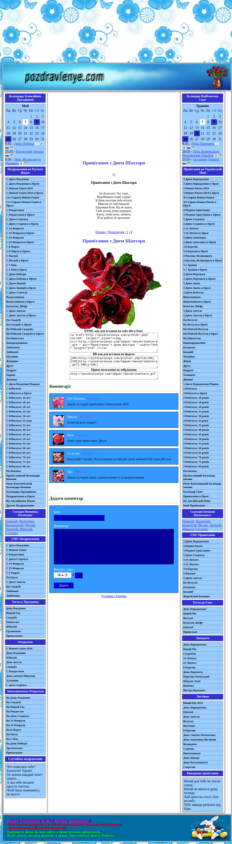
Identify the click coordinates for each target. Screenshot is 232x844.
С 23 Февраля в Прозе (20, 242)
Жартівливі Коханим (196, 596)
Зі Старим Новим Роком (198, 197)
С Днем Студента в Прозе (22, 223)
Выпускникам (15, 297)
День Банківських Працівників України (200, 153)
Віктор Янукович (194, 690)
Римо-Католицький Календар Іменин (202, 485)
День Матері (191, 757)
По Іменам (190, 471)
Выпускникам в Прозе (20, 301)
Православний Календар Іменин (199, 477)
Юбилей (11, 626)
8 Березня (189, 667)
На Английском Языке (20, 500)
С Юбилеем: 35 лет (18, 425)
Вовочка (188, 685)
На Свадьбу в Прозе (18, 324)
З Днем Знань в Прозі (196, 287)
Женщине (12, 361)
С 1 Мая (11, 265)
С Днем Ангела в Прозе (21, 315)
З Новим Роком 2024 (196, 188)
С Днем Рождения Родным (23, 384)
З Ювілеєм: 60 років (196, 448)
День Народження (194, 609)
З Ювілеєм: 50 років (196, 439)
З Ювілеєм (190, 388)
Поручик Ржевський (196, 676)
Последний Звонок (30, 151)
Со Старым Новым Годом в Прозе (23, 203)
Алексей (11, 521)
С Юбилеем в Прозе (18, 393)
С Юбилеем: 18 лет (18, 402)
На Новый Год (15, 706)
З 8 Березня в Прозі (195, 251)
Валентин (26, 521)
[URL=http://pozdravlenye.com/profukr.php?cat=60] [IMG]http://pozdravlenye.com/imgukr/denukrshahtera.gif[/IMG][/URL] (114, 362)
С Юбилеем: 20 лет (18, 406)
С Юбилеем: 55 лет (18, 443)
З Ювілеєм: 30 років (196, 416)
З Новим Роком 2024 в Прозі (201, 192)
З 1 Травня (190, 265)
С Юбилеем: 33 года (19, 420)
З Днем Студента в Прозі (199, 223)
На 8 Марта (13, 729)
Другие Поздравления (20, 505)
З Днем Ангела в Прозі (197, 315)
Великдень (190, 744)
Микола (188, 529)
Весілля (188, 618)
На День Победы (16, 743)
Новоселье (12, 622)
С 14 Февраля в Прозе (20, 233)
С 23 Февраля (15, 237)
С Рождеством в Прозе (20, 214)
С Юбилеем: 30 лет (18, 416)
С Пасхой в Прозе (17, 260)
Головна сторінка (113, 596)
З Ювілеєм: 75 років (196, 461)
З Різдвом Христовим (196, 210)
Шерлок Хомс (192, 681)
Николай (26, 529)
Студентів (189, 653)
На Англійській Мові (196, 500)
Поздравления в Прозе (20, 496)
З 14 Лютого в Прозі (196, 233)
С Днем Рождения (17, 179)
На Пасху (12, 577)
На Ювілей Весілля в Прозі (200, 333)
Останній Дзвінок (206, 159)
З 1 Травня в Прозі (195, 269)
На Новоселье (15, 338)
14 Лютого (189, 658)
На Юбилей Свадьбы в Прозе (25, 333)
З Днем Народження (196, 179)
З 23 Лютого (191, 564)
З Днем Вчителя (193, 292)
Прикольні (190, 631)
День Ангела (191, 716)
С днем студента (16, 685)
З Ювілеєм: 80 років (196, 466)
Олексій (188, 521)
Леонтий (11, 529)
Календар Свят (193, 491)
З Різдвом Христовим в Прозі (201, 214)
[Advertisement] (116, 32)
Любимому (13, 347)
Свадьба (11, 617)
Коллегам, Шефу (17, 306)
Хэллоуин (12, 680)
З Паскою (189, 573)
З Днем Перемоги (194, 274)
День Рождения (16, 608)
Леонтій (215, 525)
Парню (10, 374)
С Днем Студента (17, 219)
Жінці (187, 361)
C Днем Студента (17, 559)
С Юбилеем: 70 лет (18, 457)
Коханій (188, 352)
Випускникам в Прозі (197, 301)
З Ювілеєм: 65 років (196, 452)
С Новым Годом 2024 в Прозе (24, 192)
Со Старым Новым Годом (22, 197)
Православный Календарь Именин (23, 477)
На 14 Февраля (15, 720)
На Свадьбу (13, 320)
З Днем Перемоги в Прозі (199, 278)
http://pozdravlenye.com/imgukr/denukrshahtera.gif (114, 375)
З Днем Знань (192, 283)
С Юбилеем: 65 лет (18, 452)
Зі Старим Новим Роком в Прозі (199, 203)
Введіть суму (63, 569)
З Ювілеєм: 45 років (196, 434)
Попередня (116, 232)
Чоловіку (189, 356)
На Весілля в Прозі (195, 324)
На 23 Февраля (15, 725)
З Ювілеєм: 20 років (196, 406)
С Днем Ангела (15, 310)
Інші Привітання (194, 505)
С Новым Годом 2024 (19, 188)
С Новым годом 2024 (19, 648)
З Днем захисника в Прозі (199, 242)
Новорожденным (17, 342)
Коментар (61, 526)
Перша (100, 232)
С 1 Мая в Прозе (16, 269)
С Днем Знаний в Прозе (21, 287)
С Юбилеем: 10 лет (18, 397)
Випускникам (192, 297)
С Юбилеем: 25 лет (18, 411)
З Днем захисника (194, 237)
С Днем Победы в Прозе (21, 278)
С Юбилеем (13, 388)
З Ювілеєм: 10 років (196, 397)
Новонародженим (194, 342)
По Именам (13, 471)
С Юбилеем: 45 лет (18, 434)
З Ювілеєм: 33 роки (195, 420)
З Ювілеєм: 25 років (196, 411)
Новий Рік (189, 613)
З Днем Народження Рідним (201, 384)
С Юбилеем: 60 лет (18, 448)
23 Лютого (189, 662)
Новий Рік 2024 (193, 702)
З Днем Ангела (192, 310)
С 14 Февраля (15, 228)
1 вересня (189, 767)
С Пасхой (12, 255)
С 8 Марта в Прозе (18, 251)
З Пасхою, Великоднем (197, 255)
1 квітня (188, 748)
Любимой (12, 352)
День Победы (24, 144)
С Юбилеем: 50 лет (18, 439)
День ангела (14, 662)
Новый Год (13, 612)
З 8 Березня (190, 246)
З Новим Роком (193, 546)
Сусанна (11, 533)
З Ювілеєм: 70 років (196, 457)
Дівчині (188, 379)
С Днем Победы (16, 274)
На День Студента (17, 716)
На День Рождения (18, 697)
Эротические (14, 748)
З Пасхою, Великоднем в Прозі (202, 260)
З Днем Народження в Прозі (201, 183)
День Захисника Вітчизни (199, 739)
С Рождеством (15, 210)
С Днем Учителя (16, 292)
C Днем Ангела (15, 582)
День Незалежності (195, 762)
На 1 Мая (12, 738)
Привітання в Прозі (196, 496)
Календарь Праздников (21, 491)
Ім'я (57, 512)
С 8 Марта (12, 246)
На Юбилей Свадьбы (19, 329)
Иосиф (30, 525)
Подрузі (188, 370)
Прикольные (14, 635)
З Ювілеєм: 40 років (196, 429)
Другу (10, 365)
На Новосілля (192, 338)
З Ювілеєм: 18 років (196, 402)
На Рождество (15, 711)
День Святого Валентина (199, 735)
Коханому (189, 347)
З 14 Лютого (191, 228)
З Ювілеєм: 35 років (196, 425)
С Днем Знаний (16, 283)
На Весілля (190, 320)
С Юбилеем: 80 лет (18, 466)
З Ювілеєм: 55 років (196, 443)
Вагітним (189, 725)
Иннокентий (14, 525)
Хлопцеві (189, 374)
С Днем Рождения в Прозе (22, 183)
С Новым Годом (16, 549)
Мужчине (12, 356)
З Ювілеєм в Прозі (195, 393)
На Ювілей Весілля (195, 329)
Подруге (11, 370)
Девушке (11, 379)
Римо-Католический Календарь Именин (19, 485)
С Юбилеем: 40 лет (18, 429)
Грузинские (13, 631)
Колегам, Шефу (193, 306)
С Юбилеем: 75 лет (18, 461)
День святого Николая (20, 675)
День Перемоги (202, 144)
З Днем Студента (193, 219)
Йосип (203, 525)
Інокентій (189, 525)
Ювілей (188, 627)
